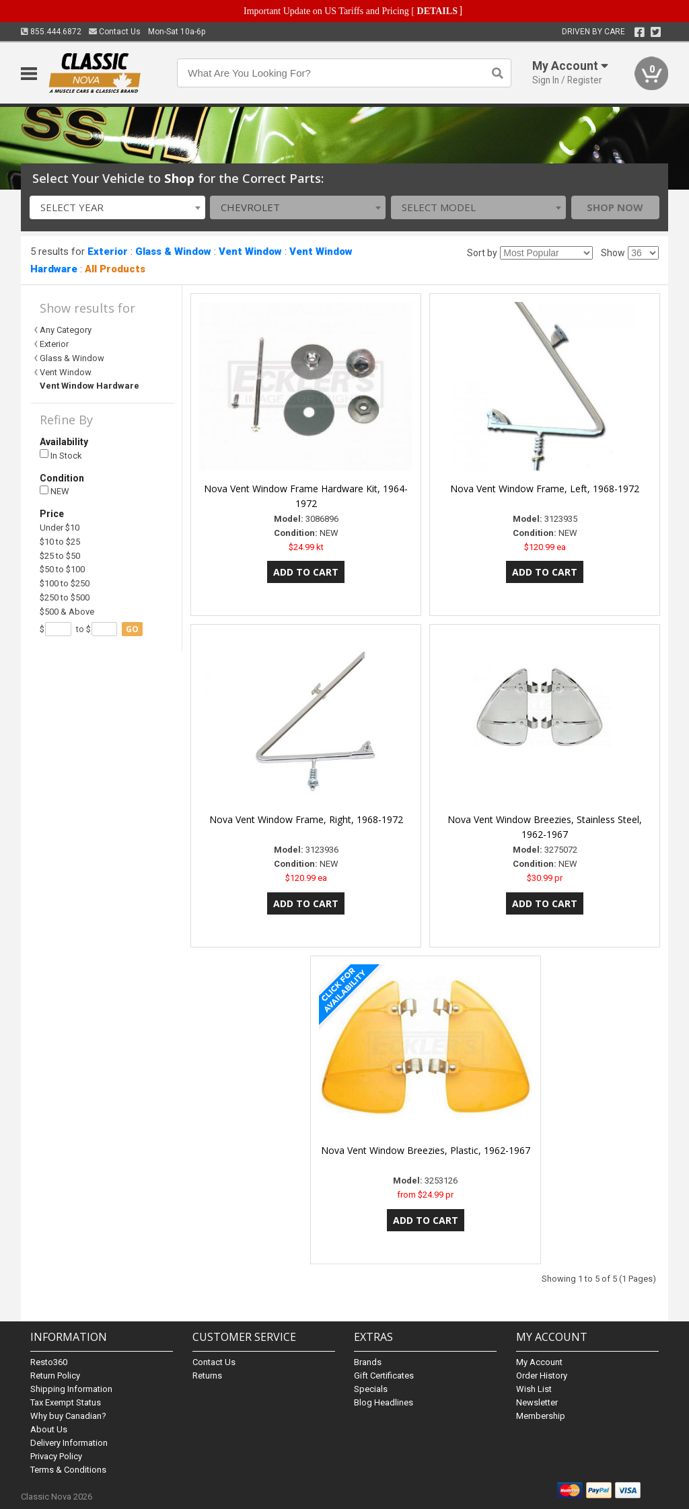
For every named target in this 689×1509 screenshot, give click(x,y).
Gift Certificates (384, 1375)
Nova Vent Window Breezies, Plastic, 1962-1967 (425, 1150)
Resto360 (48, 1362)
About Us (48, 1429)
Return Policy (55, 1375)
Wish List (534, 1389)
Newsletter (537, 1402)
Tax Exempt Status (65, 1402)
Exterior (107, 251)
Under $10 (59, 528)
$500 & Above (67, 612)
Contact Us (115, 31)
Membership (540, 1416)
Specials (371, 1389)
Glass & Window (173, 251)
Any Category (66, 330)
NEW (54, 491)
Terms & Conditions (68, 1470)
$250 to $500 (64, 597)
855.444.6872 (51, 31)
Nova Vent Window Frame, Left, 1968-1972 (544, 488)
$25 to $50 (60, 556)
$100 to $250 (64, 583)
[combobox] (117, 207)
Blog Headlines (383, 1402)
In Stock (61, 455)
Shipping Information (71, 1389)
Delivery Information (69, 1443)
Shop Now (615, 207)
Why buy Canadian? (68, 1416)
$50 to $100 (62, 569)
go (132, 629)
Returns (207, 1375)
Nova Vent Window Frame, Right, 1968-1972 (306, 819)
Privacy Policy (56, 1456)
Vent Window (250, 251)
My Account (539, 1362)
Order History (541, 1375)
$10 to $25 (60, 542)
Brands (368, 1362)
